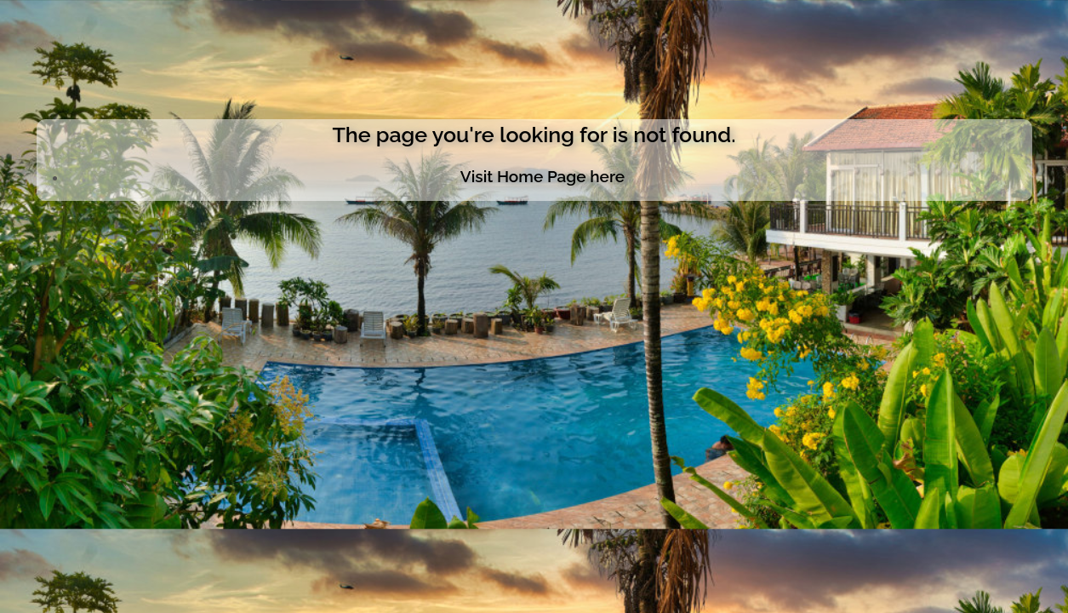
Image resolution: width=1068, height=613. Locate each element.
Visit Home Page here (542, 176)
